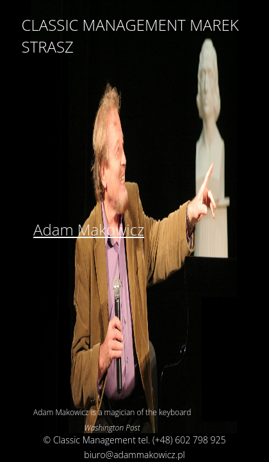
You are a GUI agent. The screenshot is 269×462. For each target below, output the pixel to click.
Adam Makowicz (88, 229)
